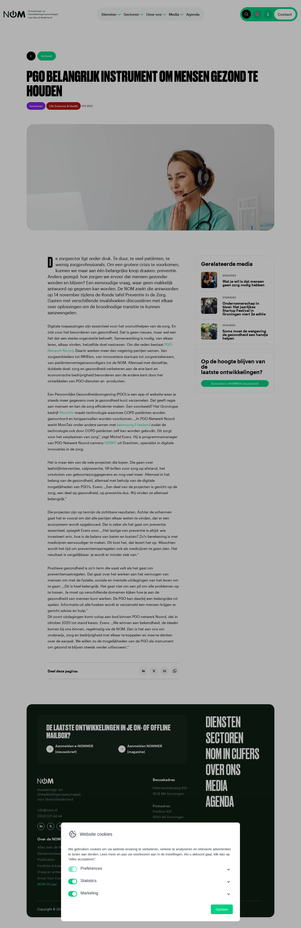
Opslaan (222, 909)
